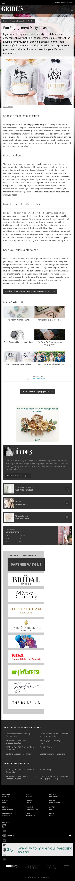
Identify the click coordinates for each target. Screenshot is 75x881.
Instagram (4, 840)
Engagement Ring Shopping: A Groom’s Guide (19, 735)
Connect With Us (6, 825)
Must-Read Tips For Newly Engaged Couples (17, 741)
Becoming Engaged (18, 21)
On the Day (52, 808)
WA (20, 541)
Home (5, 21)
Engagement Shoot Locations (52, 754)
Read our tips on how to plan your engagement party (30, 291)
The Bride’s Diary (12, 9)
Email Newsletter (4, 859)
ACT (7, 539)
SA (7, 541)
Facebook (4, 836)
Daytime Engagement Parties (18, 754)
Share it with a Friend (37, 379)
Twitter (4, 845)
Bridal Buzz (4, 831)
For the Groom (29, 802)
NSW (7, 536)
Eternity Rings (46, 747)
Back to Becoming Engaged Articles (37, 391)
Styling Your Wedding (54, 802)
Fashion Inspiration (53, 795)
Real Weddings (29, 795)
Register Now (13, 475)
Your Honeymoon (30, 815)
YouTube (4, 854)
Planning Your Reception (32, 808)
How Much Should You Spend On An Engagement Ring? (54, 735)
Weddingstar (7, 107)
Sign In (26, 475)
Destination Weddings (7, 815)
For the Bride (5, 802)
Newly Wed (51, 815)
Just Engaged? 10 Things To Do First (53, 741)
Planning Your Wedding (7, 808)
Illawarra (22, 536)
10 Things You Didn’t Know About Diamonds (20, 748)
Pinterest (4, 850)
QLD (20, 539)
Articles (31, 21)
